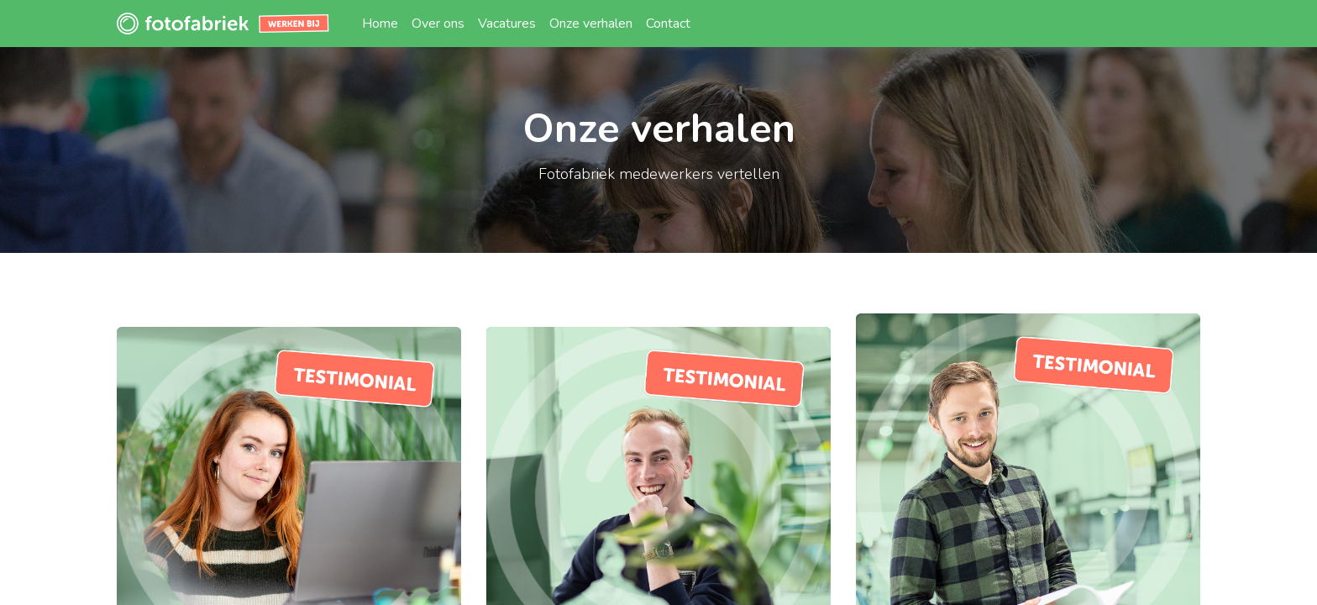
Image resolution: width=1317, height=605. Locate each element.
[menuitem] (380, 23)
